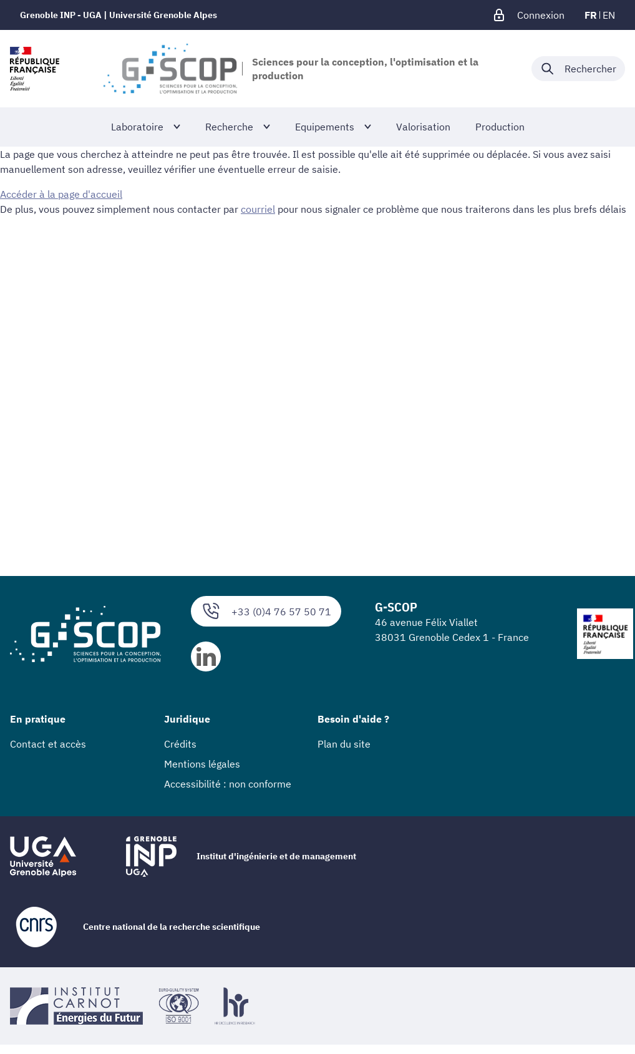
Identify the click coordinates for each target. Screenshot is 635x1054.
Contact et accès (48, 744)
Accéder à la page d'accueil (61, 194)
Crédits (180, 744)
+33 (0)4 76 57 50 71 (266, 611)
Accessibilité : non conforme (227, 784)
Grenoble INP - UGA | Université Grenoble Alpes (118, 15)
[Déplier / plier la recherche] (578, 68)
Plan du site (344, 744)
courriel (258, 209)
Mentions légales (202, 764)
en (609, 15)
